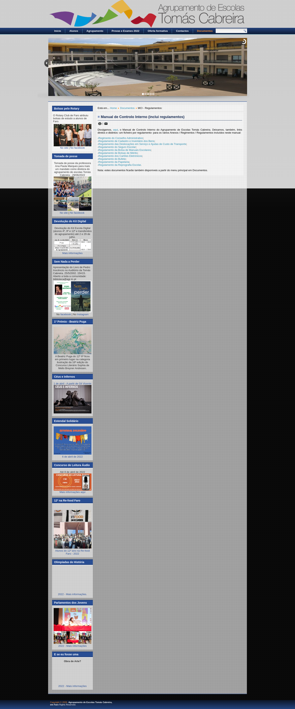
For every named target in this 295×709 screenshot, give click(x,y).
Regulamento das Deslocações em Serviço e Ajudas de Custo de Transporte (142, 144)
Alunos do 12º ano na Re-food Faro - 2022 (72, 552)
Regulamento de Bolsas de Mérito (117, 152)
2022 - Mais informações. (72, 594)
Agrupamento (94, 30)
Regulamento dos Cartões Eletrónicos (120, 155)
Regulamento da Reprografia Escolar (119, 164)
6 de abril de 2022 (72, 455)
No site (64, 147)
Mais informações (72, 253)
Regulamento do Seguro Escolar (117, 146)
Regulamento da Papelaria (113, 161)
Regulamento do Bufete (112, 158)
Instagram (83, 314)
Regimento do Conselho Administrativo (120, 138)
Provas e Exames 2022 (126, 30)
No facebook (77, 147)
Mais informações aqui (72, 483)
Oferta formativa (158, 30)
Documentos (205, 30)
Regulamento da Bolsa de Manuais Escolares (124, 149)
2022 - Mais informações (72, 645)
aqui (115, 129)
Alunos (73, 30)
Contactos (182, 30)
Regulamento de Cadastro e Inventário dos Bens (126, 141)
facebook (65, 314)
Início (57, 30)
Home (113, 108)
